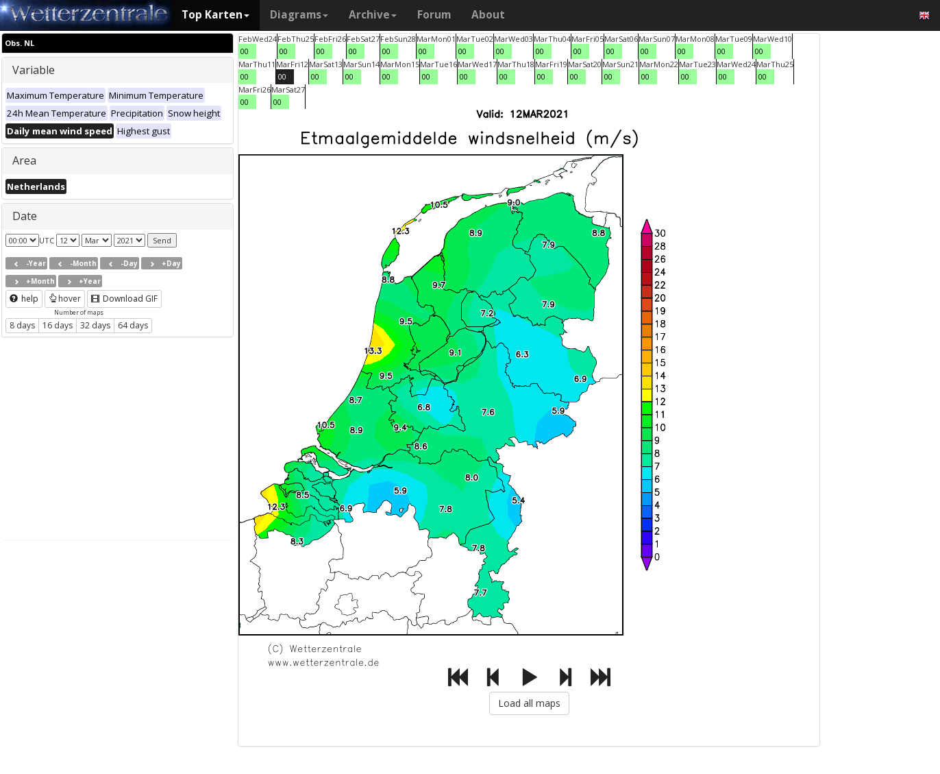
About (488, 15)
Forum (434, 15)
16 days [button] (57, 325)
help (24, 298)
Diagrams (299, 15)
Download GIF (124, 298)
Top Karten (215, 15)
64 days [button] (133, 325)
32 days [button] (95, 325)
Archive (373, 15)
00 (244, 51)
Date (24, 215)
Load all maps (529, 703)
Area (24, 160)
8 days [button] (22, 325)
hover (65, 298)
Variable (33, 69)
